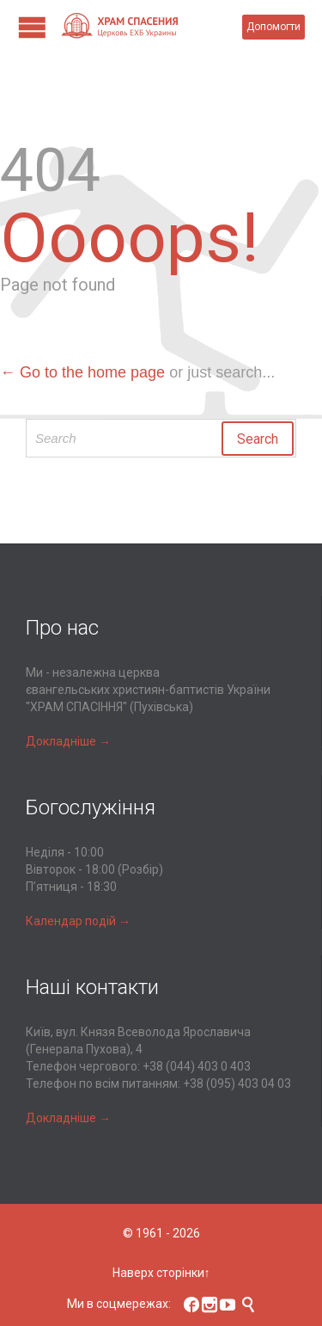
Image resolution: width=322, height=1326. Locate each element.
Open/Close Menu (32, 27)
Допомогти (273, 27)
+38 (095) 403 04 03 (237, 1083)
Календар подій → (78, 921)
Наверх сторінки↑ (161, 1273)
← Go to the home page (82, 372)
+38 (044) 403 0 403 (197, 1066)
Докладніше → (68, 741)
